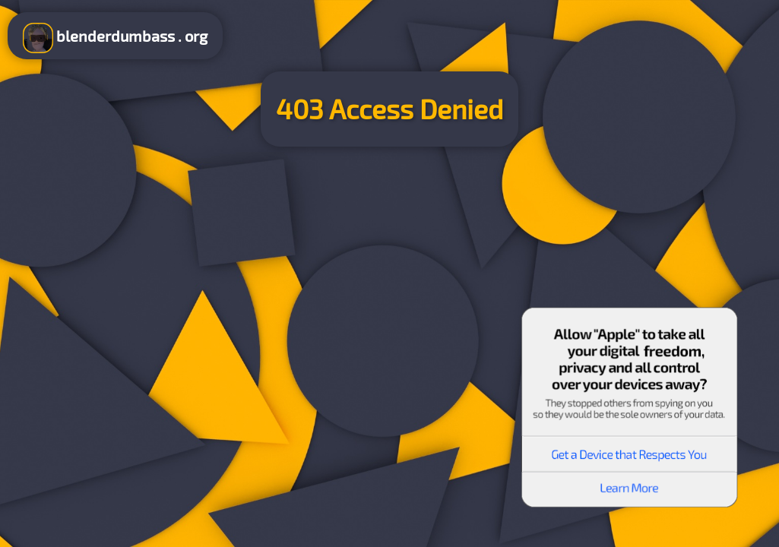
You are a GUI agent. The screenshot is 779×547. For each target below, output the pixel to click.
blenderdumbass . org (115, 38)
